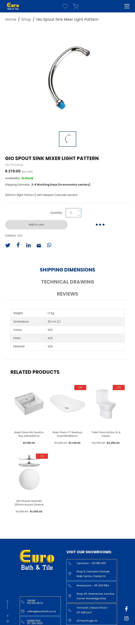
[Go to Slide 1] (67, 139)
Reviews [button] (67, 294)
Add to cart (36, 225)
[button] (67, 78)
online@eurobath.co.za (38, 611)
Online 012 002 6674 (32, 602)
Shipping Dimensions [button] (67, 269)
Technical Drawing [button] (67, 282)
